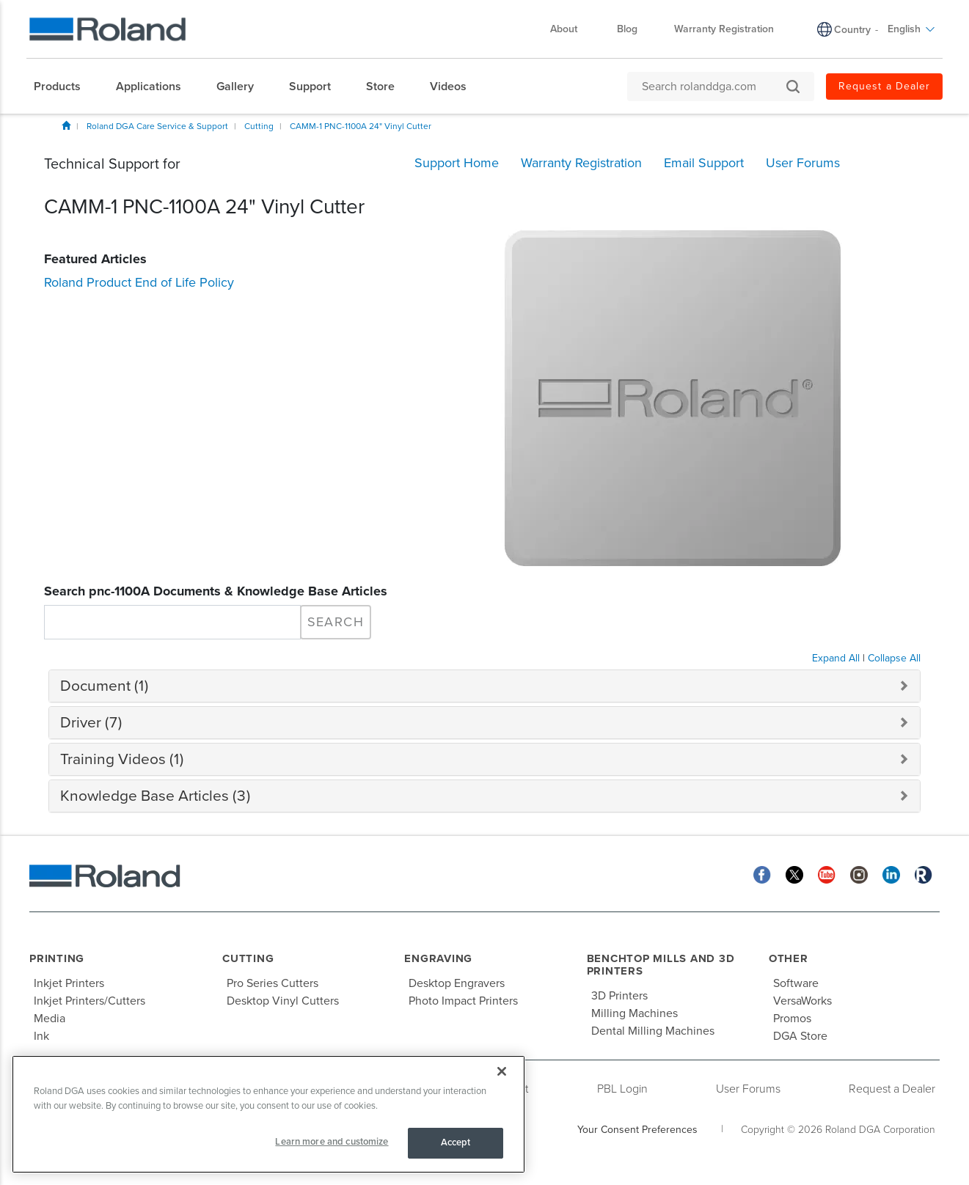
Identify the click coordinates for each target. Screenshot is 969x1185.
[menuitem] (64, 86)
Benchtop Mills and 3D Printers (661, 964)
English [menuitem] (911, 29)
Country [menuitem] (852, 29)
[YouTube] (826, 874)
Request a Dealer (892, 1089)
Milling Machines (634, 1013)
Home (66, 125)
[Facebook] (762, 874)
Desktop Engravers (457, 983)
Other (788, 958)
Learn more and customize (331, 1142)
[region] (268, 1114)
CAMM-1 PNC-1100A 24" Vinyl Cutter (360, 126)
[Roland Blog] (923, 874)
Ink (41, 1036)
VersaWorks (802, 1001)
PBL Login (622, 1089)
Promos (792, 1018)
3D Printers (619, 995)
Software (796, 983)
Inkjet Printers (69, 983)
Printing (56, 958)
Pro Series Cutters (272, 983)
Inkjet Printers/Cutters (89, 1001)
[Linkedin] (891, 874)
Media (49, 1018)
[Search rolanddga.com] (713, 86)
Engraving (438, 958)
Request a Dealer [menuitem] (884, 86)
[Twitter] (794, 874)
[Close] (502, 1071)
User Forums (748, 1089)
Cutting (259, 126)
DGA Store (800, 1036)
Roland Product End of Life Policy (139, 282)
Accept (456, 1142)
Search (335, 622)
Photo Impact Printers (463, 1001)
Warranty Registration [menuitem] (724, 29)
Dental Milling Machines (652, 1031)
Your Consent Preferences (637, 1129)
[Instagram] (859, 874)
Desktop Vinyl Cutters (283, 1001)
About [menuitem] (571, 29)
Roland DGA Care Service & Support (157, 126)
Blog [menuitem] (627, 29)
